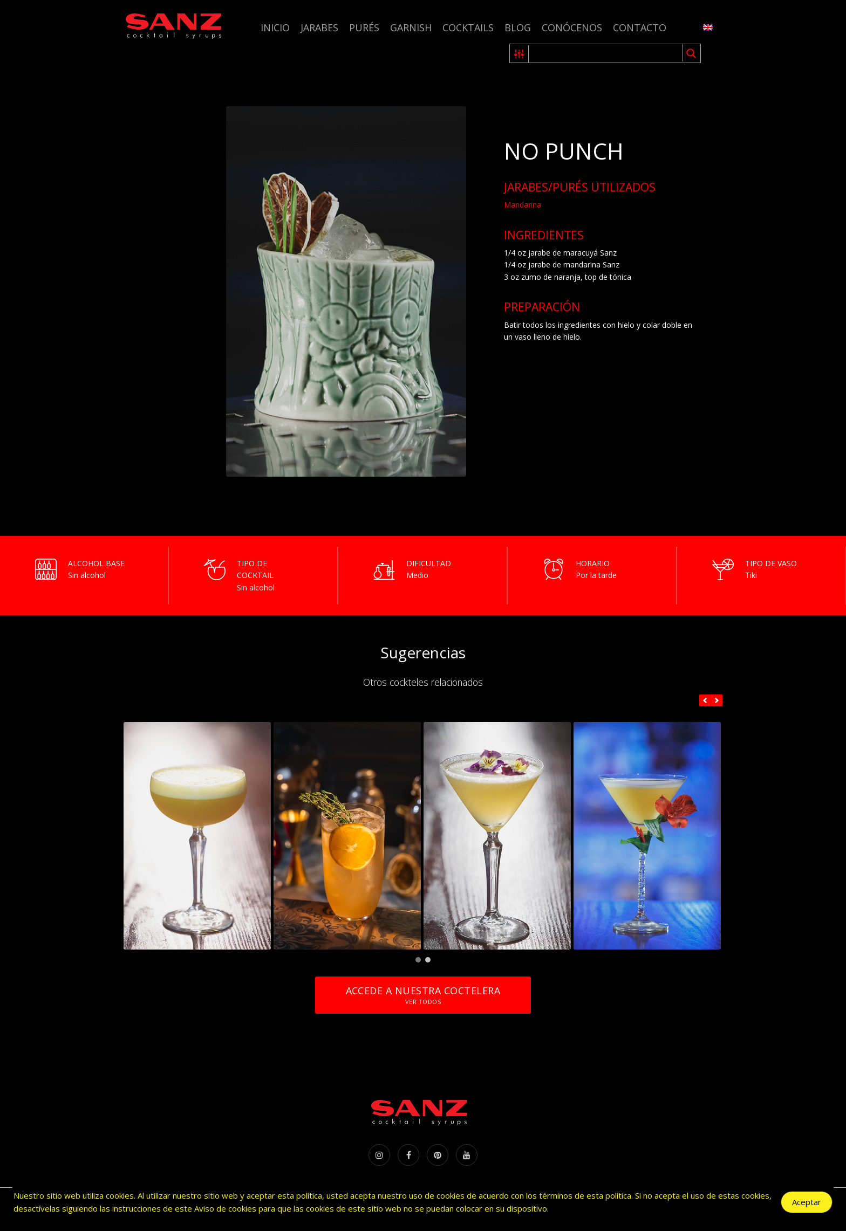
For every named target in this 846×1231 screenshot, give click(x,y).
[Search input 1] (606, 53)
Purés (364, 27)
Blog (517, 27)
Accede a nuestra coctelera (423, 995)
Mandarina (522, 205)
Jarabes (319, 27)
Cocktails (468, 27)
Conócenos (572, 27)
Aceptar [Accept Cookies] (806, 1202)
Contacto (639, 27)
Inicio (275, 27)
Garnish (411, 27)
